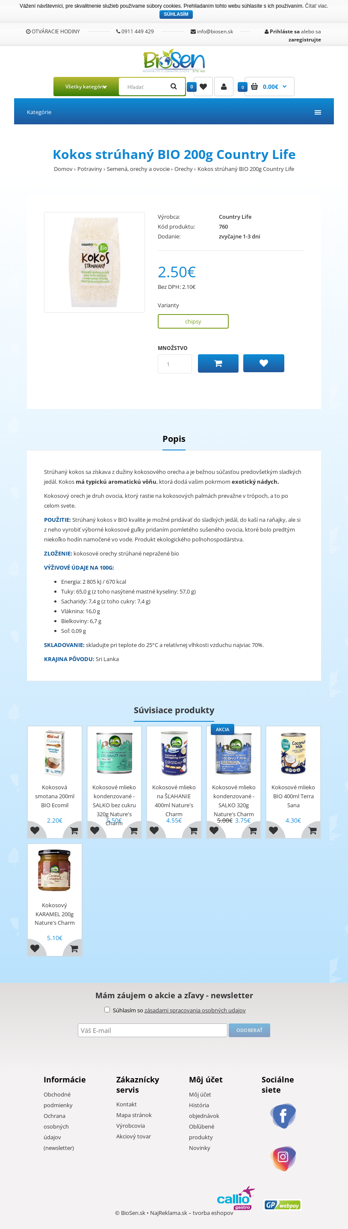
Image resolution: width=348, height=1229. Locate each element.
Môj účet (200, 1094)
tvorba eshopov (213, 1213)
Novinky (199, 1148)
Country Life (235, 217)
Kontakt (126, 1104)
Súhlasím (176, 14)
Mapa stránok (134, 1115)
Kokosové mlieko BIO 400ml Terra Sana (293, 796)
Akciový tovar (133, 1136)
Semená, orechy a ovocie (138, 169)
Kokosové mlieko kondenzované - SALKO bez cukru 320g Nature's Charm (114, 804)
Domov (63, 169)
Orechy (183, 169)
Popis (174, 438)
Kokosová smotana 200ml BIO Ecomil (54, 796)
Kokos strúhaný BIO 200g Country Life (246, 169)
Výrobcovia (130, 1125)
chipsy (193, 321)
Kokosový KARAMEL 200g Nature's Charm (55, 914)
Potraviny (89, 169)
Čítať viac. (317, 6)
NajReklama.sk (168, 1213)
